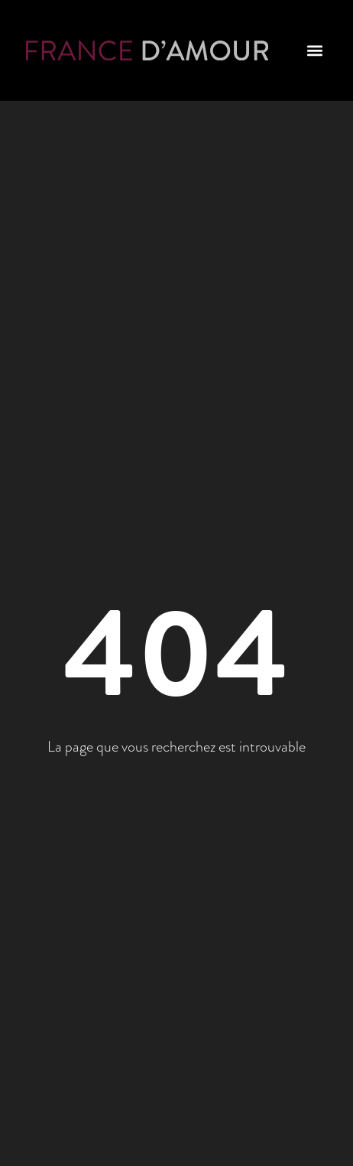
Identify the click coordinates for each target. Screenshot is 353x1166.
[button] (314, 50)
